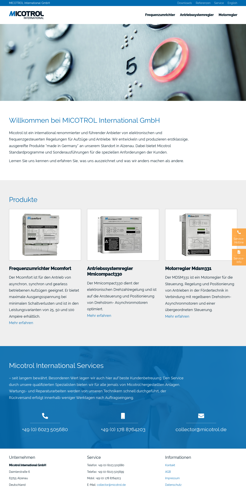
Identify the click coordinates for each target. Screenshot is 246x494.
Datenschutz (173, 484)
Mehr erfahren (21, 323)
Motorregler (228, 15)
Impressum (172, 478)
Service (219, 3)
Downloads (184, 3)
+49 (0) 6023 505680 (45, 429)
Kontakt (170, 465)
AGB (168, 471)
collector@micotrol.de (201, 429)
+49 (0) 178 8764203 (123, 429)
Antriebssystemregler (197, 15)
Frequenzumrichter (160, 15)
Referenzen (203, 3)
